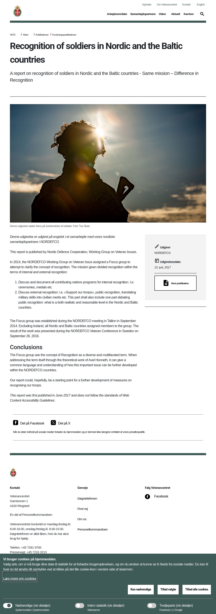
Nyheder (146, 4)
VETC (13, 34)
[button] (201, 16)
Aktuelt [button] (176, 14)
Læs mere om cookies (19, 579)
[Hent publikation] (175, 283)
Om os (81, 519)
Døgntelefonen (87, 498)
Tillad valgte (168, 589)
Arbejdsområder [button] (117, 14)
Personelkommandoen (91, 529)
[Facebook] (159, 498)
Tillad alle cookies (196, 589)
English (201, 4)
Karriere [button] (189, 14)
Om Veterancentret (167, 4)
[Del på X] (60, 423)
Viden (25, 34)
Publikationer (42, 34)
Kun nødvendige (141, 589)
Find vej (82, 509)
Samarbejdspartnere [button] (143, 14)
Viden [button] (163, 14)
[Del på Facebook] (28, 423)
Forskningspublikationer (64, 34)
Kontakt (186, 4)
